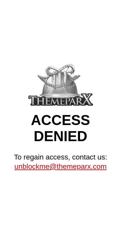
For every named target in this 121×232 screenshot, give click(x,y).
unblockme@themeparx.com (60, 166)
